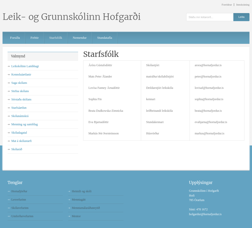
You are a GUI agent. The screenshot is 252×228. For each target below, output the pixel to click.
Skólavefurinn (19, 208)
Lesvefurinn (18, 199)
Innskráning (242, 4)
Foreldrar (227, 4)
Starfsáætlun (18, 107)
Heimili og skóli (81, 191)
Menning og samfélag (24, 124)
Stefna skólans (20, 91)
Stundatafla (104, 38)
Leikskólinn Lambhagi (25, 66)
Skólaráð (16, 149)
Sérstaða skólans (21, 99)
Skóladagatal (19, 132)
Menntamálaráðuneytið (86, 208)
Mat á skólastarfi (21, 141)
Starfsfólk (55, 38)
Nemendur (80, 38)
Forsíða (15, 38)
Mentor (76, 216)
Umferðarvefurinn (22, 216)
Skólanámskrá (19, 116)
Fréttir (34, 38)
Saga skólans (19, 83)
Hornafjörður (19, 191)
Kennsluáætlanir (21, 74)
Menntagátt (79, 199)
